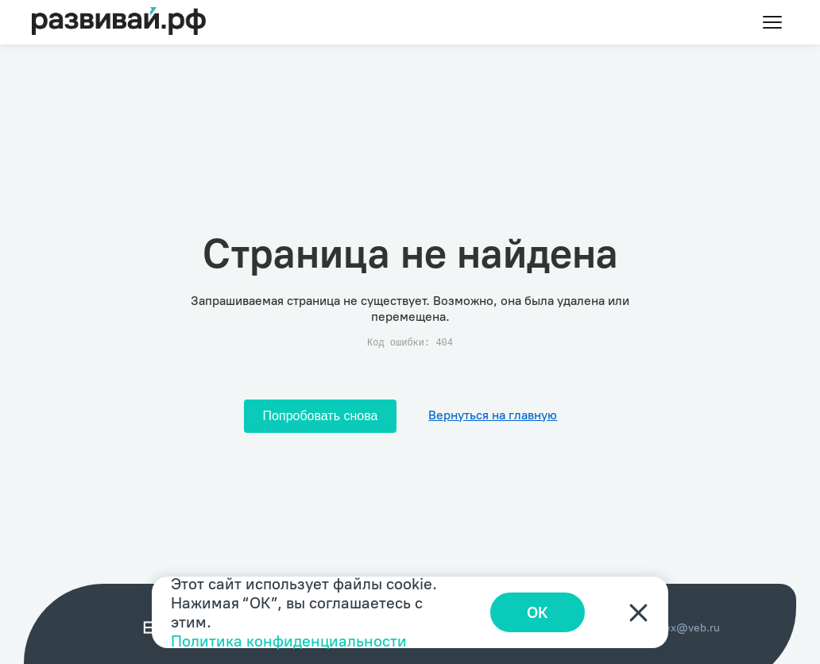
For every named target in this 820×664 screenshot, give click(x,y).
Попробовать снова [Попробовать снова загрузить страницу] (320, 416)
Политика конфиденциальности (289, 640)
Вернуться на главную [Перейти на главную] (492, 415)
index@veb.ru (684, 628)
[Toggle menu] (772, 22)
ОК (537, 612)
